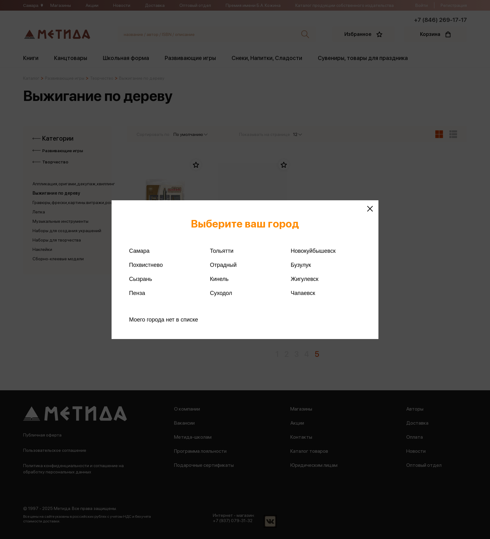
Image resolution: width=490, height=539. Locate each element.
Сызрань (140, 279)
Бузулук (301, 265)
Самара (139, 251)
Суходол (221, 293)
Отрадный (223, 265)
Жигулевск (304, 279)
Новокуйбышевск (313, 251)
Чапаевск (303, 293)
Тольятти (221, 251)
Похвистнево (146, 265)
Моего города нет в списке (163, 320)
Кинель (219, 279)
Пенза (137, 293)
